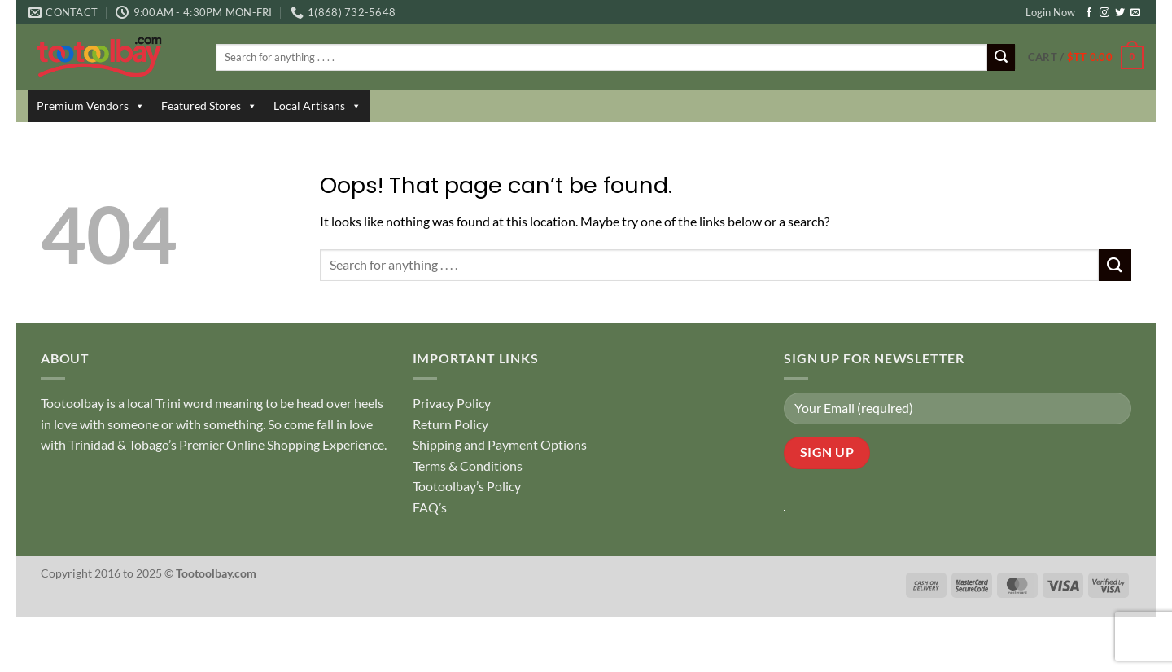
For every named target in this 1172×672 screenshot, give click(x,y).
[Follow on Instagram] (1104, 13)
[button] (1086, 58)
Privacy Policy (452, 403)
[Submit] (1001, 58)
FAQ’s (430, 507)
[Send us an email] (1135, 13)
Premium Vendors (91, 106)
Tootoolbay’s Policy (467, 486)
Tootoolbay (72, 403)
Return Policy (450, 424)
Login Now (1050, 12)
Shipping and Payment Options (500, 444)
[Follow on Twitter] (1120, 13)
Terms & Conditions (468, 465)
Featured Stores (209, 106)
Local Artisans (317, 106)
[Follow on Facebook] (1089, 13)
